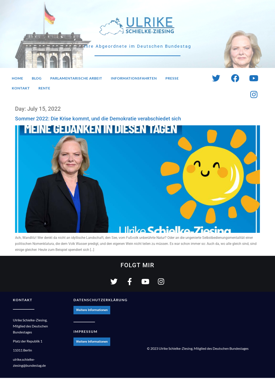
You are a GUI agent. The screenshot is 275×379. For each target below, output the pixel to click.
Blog (37, 78)
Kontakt (21, 88)
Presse (172, 78)
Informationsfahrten (134, 78)
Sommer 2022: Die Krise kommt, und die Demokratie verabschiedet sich (98, 119)
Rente (44, 88)
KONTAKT (22, 301)
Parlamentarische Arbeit (76, 78)
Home (17, 78)
